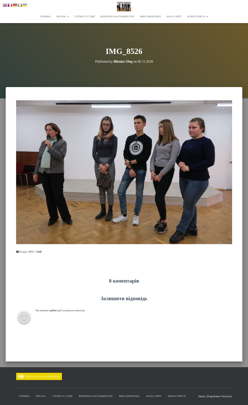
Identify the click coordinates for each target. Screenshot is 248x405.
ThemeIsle (226, 396)
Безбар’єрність (197, 16)
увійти (53, 310)
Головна (45, 16)
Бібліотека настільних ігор (117, 16)
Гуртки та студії (84, 16)
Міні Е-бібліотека (150, 16)
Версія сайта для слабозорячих (39, 376)
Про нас (62, 16)
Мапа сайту (174, 16)
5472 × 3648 (35, 251)
